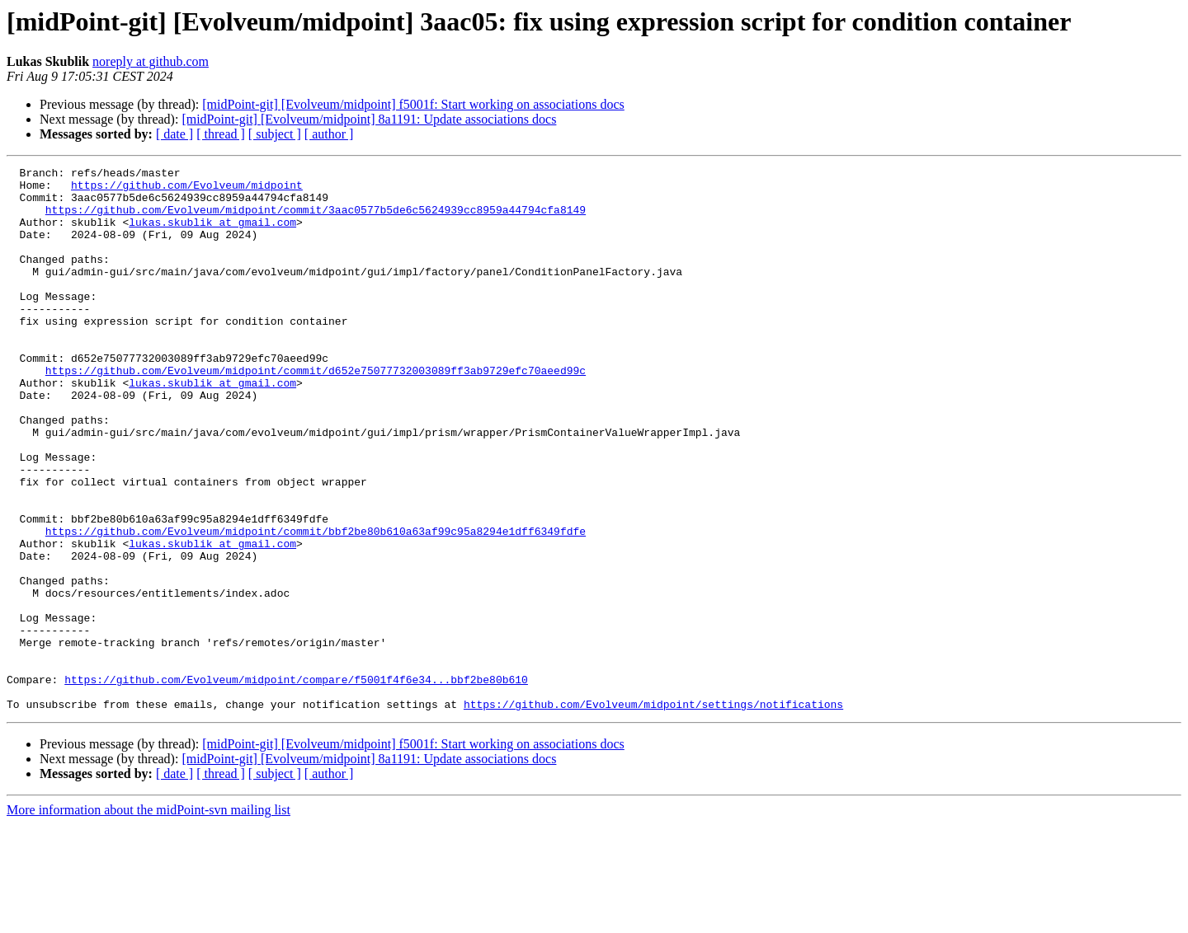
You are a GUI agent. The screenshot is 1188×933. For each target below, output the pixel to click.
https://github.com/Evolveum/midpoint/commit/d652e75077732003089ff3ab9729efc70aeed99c (315, 412)
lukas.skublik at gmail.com (212, 234)
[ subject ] (274, 134)
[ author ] (329, 134)
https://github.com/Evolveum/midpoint (187, 189)
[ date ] (174, 134)
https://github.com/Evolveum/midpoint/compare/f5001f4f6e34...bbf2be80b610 (296, 783)
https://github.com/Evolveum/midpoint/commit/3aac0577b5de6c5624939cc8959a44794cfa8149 (315, 219)
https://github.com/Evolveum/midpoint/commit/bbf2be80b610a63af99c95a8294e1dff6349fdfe (315, 605)
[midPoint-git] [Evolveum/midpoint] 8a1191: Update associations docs (369, 119)
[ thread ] (220, 134)
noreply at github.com (150, 61)
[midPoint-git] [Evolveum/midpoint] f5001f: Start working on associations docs (413, 104)
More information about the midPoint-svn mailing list (148, 919)
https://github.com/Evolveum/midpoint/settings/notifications (653, 812)
